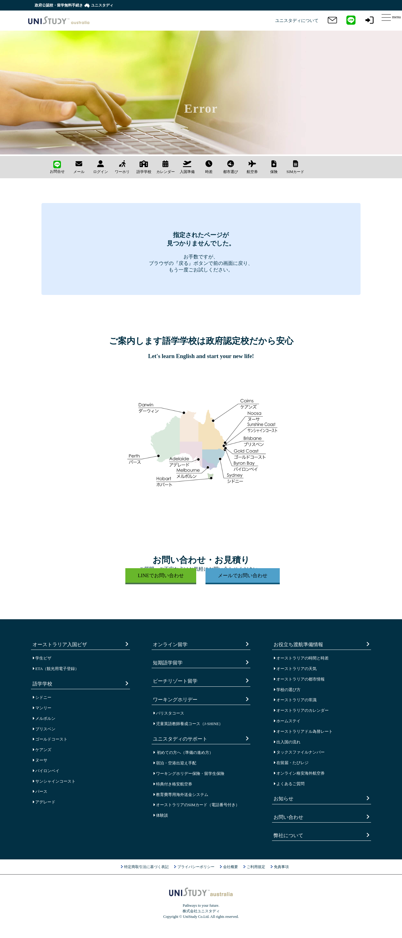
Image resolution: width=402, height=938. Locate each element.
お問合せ (57, 167)
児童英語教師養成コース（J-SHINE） (188, 723)
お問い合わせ (289, 817)
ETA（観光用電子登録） (55, 668)
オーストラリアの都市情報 (299, 679)
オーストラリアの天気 (295, 668)
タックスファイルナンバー (299, 752)
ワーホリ (122, 167)
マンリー (41, 708)
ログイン (100, 167)
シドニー (41, 697)
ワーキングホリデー (176, 699)
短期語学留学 (168, 662)
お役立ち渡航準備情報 (299, 644)
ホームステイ (286, 721)
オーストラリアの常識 (295, 700)
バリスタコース (168, 713)
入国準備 (187, 167)
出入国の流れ (286, 742)
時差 (209, 167)
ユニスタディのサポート (181, 738)
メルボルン (43, 718)
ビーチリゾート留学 (176, 680)
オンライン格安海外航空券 (299, 773)
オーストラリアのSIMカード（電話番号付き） (196, 804)
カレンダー (165, 167)
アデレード (43, 802)
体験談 (160, 815)
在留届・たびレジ (291, 762)
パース (39, 791)
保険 (274, 167)
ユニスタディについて (296, 20)
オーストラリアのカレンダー (301, 710)
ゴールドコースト (49, 739)
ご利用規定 (256, 867)
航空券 (252, 167)
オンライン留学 (171, 644)
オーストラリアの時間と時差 (301, 658)
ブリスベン (43, 729)
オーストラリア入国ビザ (60, 644)
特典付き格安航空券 (172, 784)
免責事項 (281, 867)
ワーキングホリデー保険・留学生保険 (188, 773)
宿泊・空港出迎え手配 (174, 763)
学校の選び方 (286, 689)
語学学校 (143, 167)
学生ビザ (41, 658)
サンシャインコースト (54, 781)
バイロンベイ (45, 770)
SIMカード (295, 167)
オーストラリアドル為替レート (303, 731)
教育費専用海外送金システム (180, 794)
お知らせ (284, 798)
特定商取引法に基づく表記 (146, 867)
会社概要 (230, 867)
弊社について (289, 835)
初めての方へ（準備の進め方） (183, 752)
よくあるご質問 (289, 783)
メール (78, 167)
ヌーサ (39, 760)
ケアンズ (41, 749)
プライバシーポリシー (195, 867)
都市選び (230, 167)
